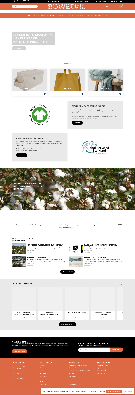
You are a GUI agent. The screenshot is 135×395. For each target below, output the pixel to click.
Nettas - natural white (77, 313)
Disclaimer (71, 373)
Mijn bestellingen (102, 368)
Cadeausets (70, 15)
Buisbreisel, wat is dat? (37, 257)
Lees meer (77, 122)
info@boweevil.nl (20, 378)
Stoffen (89, 15)
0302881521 (19, 373)
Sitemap (71, 382)
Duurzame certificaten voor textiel (100, 245)
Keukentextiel (79, 15)
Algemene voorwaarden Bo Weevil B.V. (79, 371)
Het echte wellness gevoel (96, 257)
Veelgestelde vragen (74, 384)
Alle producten (101, 373)
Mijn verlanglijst (101, 371)
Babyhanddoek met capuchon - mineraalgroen (24, 313)
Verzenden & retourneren (76, 368)
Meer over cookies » (127, 391)
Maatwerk (44, 15)
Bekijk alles (68, 271)
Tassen (52, 15)
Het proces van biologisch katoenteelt (45, 245)
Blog (107, 15)
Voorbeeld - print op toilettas (103, 313)
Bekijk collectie (67, 324)
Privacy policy (72, 376)
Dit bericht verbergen (113, 391)
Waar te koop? (98, 15)
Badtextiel (60, 15)
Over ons (35, 15)
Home (28, 15)
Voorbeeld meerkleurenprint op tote (50, 313)
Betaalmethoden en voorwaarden (78, 365)
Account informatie (102, 365)
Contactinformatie (74, 379)
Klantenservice (19, 351)
